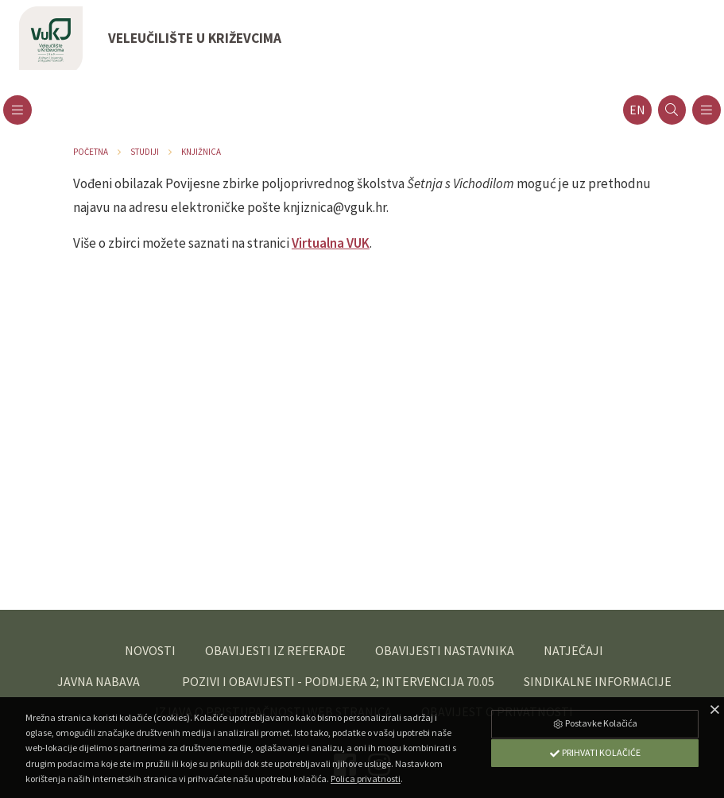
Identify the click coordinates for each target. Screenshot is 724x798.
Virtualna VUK (331, 243)
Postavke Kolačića (594, 723)
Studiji (144, 151)
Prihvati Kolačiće (594, 752)
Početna (90, 151)
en (637, 110)
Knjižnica (201, 151)
